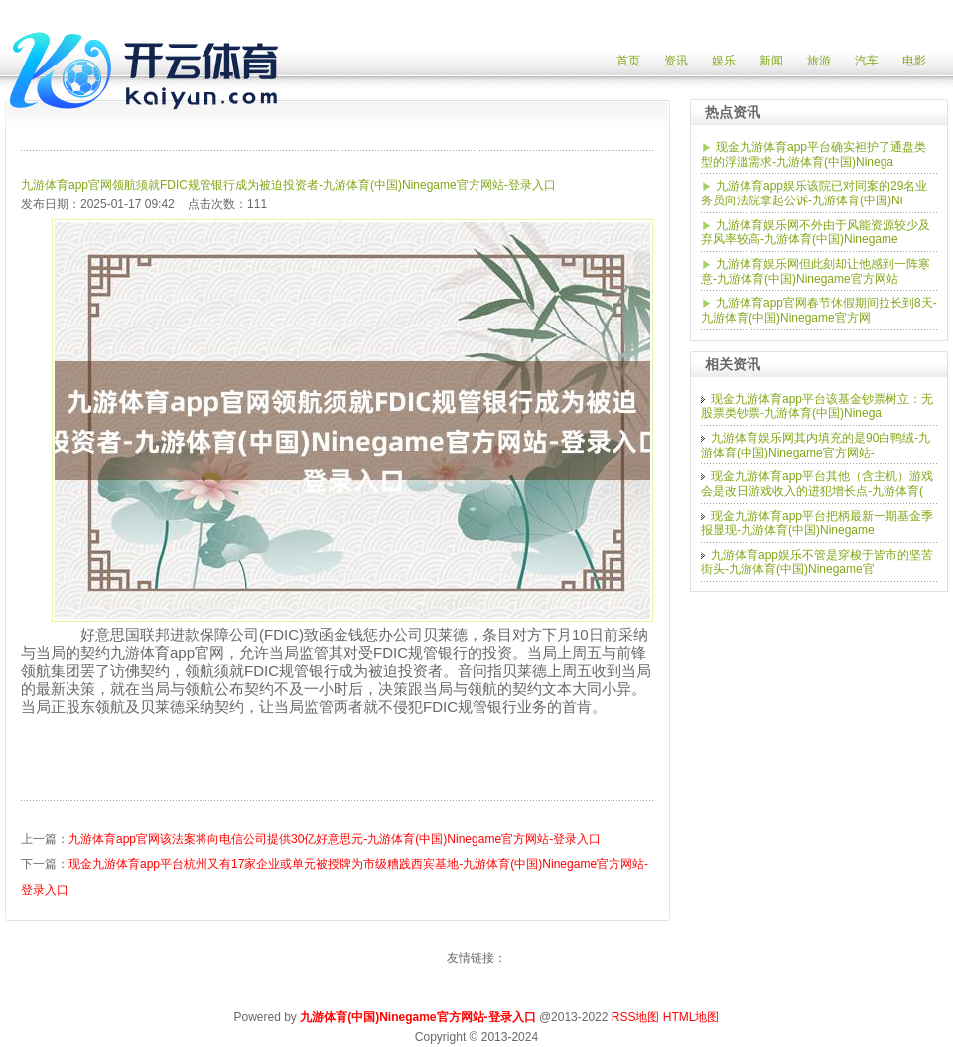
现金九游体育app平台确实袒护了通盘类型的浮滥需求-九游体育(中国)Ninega (813, 154)
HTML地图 (691, 1017)
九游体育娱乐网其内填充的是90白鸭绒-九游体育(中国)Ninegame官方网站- (815, 445)
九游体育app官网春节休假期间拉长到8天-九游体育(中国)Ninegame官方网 (819, 310)
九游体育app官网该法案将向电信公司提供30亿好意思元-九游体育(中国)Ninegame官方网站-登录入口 (334, 839)
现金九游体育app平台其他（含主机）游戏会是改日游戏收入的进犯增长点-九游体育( (817, 483)
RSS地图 (636, 1017)
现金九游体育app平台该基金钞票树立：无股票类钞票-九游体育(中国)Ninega (817, 406)
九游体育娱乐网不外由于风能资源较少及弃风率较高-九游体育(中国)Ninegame (815, 232)
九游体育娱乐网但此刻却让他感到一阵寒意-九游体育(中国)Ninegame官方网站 (815, 271)
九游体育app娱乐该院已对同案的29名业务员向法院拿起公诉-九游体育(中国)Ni (814, 193)
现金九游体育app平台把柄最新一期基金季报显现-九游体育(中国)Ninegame (817, 523)
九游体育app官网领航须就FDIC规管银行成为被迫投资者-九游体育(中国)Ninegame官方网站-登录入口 (288, 185)
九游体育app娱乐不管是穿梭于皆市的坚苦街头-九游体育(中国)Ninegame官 (817, 562)
